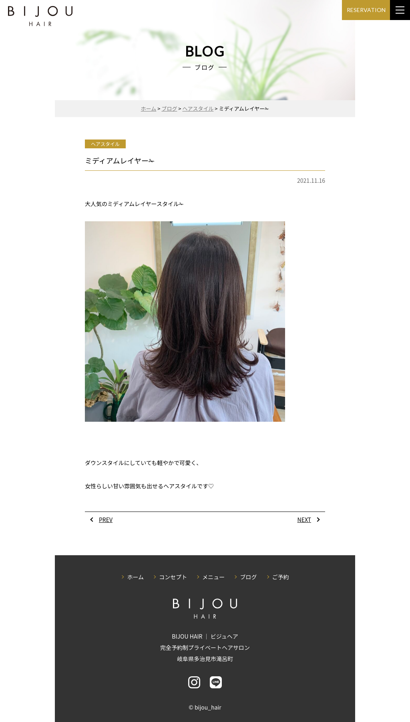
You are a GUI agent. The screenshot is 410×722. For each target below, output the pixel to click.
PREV (106, 520)
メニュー (213, 577)
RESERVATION (366, 9)
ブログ (248, 577)
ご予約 (280, 577)
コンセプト (173, 577)
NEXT (304, 520)
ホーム (135, 577)
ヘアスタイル (105, 143)
